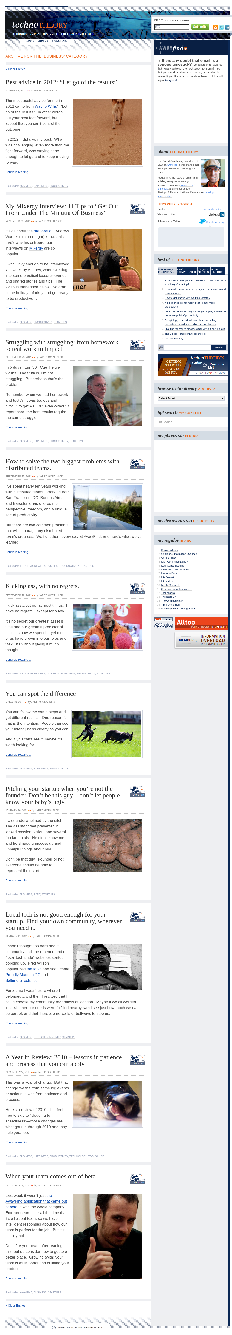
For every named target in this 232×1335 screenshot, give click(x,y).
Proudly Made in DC (23, 975)
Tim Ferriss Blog (170, 604)
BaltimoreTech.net (21, 980)
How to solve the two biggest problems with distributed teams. (62, 464)
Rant (37, 894)
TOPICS (204, 271)
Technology (78, 1156)
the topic (34, 969)
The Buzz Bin (168, 596)
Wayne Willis (46, 106)
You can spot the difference (41, 693)
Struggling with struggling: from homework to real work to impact (62, 345)
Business (26, 186)
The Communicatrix (172, 600)
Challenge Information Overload (179, 554)
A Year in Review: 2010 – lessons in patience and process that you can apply (64, 1060)
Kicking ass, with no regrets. (42, 585)
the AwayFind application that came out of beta (36, 1201)
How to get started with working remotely (187, 298)
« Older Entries (16, 69)
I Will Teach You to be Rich (176, 569)
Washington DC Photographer (178, 608)
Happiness (41, 186)
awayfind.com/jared (214, 209)
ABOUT (43, 40)
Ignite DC (163, 188)
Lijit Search (165, 422)
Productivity (59, 186)
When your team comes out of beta (51, 1176)
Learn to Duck (169, 573)
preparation (44, 231)
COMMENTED (186, 271)
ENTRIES (217, 271)
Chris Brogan (168, 557)
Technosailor (168, 593)
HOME (30, 40)
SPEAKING (59, 40)
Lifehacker (167, 581)
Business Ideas (170, 550)
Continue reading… (18, 172)
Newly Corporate (170, 585)
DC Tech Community (47, 1037)
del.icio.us (203, 520)
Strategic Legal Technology (176, 589)
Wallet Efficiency (174, 338)
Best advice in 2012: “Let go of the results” (61, 82)
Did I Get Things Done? (174, 561)
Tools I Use (96, 1156)
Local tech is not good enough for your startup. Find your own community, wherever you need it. (64, 921)
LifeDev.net (167, 577)
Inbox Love (186, 185)
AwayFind (25, 1292)
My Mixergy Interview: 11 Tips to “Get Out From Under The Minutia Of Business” (62, 209)
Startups (60, 322)
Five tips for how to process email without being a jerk (195, 329)
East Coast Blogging (172, 565)
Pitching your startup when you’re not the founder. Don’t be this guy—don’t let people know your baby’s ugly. (63, 795)
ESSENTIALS (166, 271)
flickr (191, 435)
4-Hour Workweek (32, 565)
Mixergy (36, 248)
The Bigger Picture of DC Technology (185, 333)
